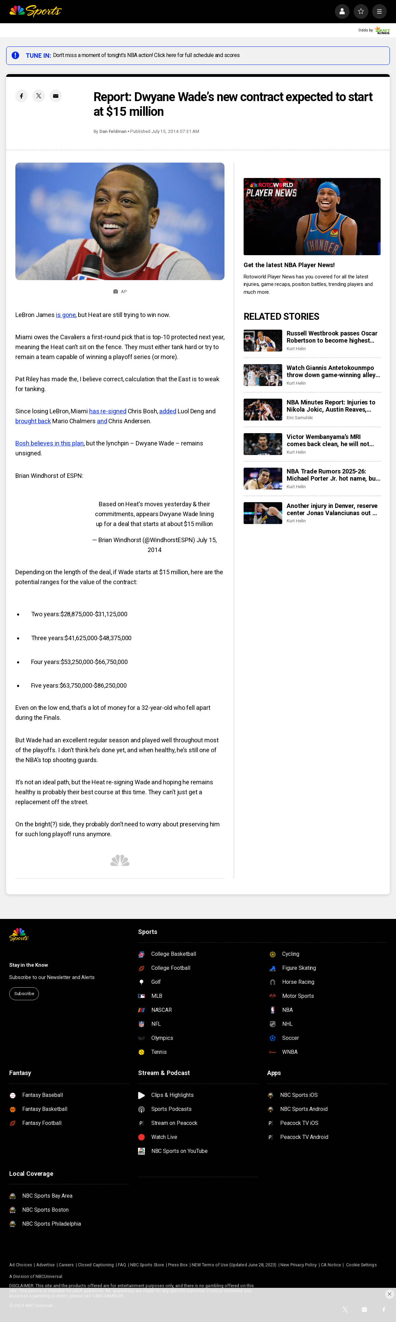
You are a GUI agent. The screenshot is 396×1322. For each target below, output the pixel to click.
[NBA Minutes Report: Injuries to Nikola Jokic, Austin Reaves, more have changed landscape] (263, 410)
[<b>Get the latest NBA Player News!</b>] (312, 216)
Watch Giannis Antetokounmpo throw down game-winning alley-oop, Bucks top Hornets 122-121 (332, 371)
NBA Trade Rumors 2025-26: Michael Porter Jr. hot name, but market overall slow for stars (332, 475)
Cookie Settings (361, 1264)
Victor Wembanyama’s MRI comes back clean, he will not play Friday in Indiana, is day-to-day (331, 440)
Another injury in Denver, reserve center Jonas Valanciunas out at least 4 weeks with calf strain (332, 509)
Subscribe (24, 993)
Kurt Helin (296, 348)
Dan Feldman (113, 131)
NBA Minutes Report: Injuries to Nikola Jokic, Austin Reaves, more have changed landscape (331, 406)
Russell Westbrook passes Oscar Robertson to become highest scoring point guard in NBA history (332, 337)
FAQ (122, 1264)
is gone (66, 314)
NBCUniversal (49, 1276)
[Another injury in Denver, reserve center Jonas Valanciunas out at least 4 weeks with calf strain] (263, 513)
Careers (66, 1264)
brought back (33, 421)
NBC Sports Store (147, 1264)
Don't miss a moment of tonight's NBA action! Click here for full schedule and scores (146, 55)
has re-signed (107, 411)
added (167, 411)
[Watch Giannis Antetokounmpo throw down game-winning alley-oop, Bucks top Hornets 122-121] (263, 375)
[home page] (35, 11)
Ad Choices (20, 1264)
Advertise (45, 1264)
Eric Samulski (300, 417)
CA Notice (331, 1264)
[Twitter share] (38, 95)
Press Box (178, 1264)
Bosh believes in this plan (49, 443)
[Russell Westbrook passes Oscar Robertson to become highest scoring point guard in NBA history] (263, 341)
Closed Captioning (96, 1264)
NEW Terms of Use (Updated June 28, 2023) (234, 1264)
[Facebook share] (21, 95)
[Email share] (56, 95)
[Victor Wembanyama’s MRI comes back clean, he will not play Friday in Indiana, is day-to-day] (263, 444)
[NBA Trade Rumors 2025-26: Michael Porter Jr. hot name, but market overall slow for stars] (263, 479)
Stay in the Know (28, 965)
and (102, 421)
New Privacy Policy (299, 1264)
